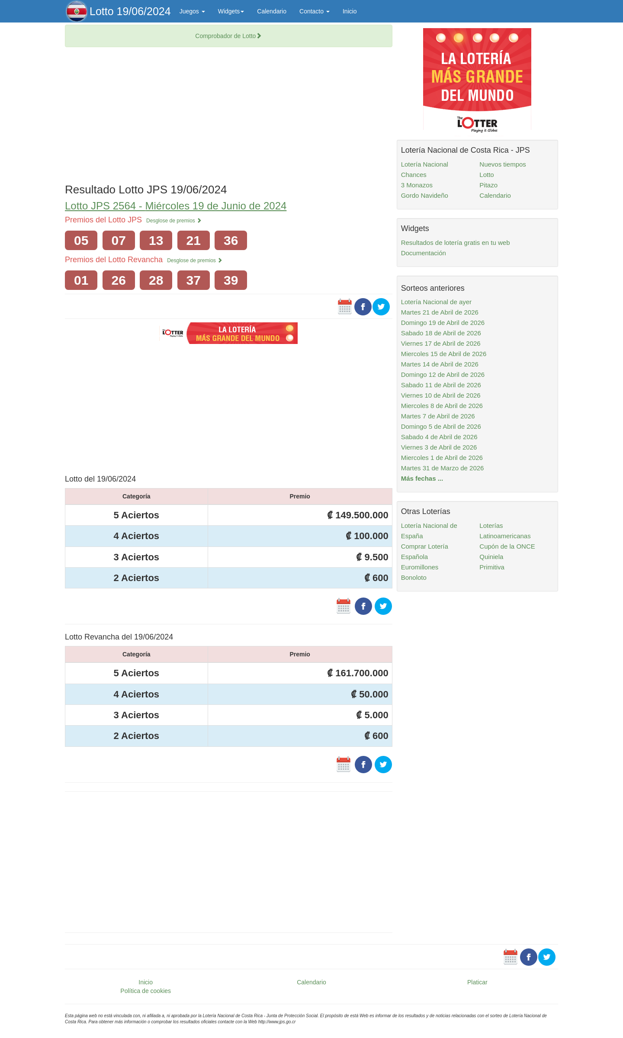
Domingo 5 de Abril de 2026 (441, 426)
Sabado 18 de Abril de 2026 (441, 333)
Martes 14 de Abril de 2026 (439, 364)
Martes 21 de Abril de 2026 (439, 312)
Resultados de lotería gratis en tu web (455, 242)
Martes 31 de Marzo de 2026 (442, 468)
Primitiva (491, 567)
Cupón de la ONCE (507, 546)
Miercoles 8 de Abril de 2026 (442, 405)
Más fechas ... (422, 478)
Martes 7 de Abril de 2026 (438, 416)
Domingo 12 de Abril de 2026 (443, 374)
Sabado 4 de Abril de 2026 (439, 436)
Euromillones (420, 567)
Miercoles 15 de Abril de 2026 (444, 353)
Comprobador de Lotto (228, 35)
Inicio (350, 11)
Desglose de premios (174, 221)
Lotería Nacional (424, 164)
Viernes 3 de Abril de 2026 (439, 447)
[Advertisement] (228, 116)
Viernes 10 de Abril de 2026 (441, 395)
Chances (414, 174)
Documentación (423, 253)
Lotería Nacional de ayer (436, 301)
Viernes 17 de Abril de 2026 (441, 343)
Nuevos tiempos (502, 164)
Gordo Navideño (424, 195)
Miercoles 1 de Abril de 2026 (442, 457)
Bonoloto (414, 577)
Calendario (271, 11)
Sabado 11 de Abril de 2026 (441, 385)
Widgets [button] (231, 11)
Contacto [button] (314, 11)
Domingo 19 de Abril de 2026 (443, 322)
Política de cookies (145, 990)
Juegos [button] (192, 11)
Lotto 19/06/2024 (130, 11)
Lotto (486, 174)
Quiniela (491, 556)
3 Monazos (417, 185)
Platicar (477, 982)
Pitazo (488, 185)
